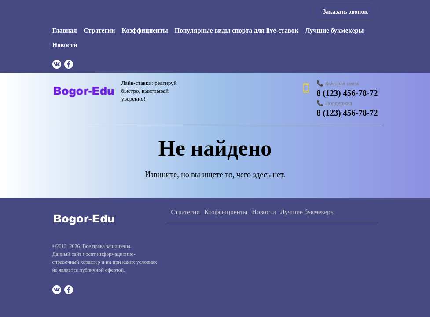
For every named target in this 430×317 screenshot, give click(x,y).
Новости (64, 44)
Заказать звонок (345, 11)
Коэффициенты (144, 30)
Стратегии (99, 30)
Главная (64, 30)
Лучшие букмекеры (334, 30)
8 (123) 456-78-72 (347, 93)
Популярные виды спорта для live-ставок (236, 30)
